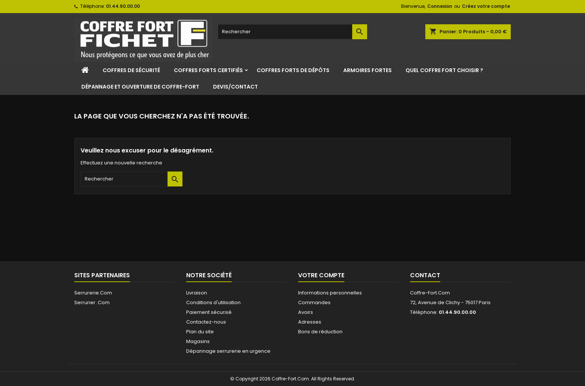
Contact (425, 275)
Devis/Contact (235, 86)
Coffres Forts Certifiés (208, 70)
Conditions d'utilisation (213, 302)
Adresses (309, 321)
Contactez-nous (206, 321)
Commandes (314, 302)
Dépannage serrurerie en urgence (228, 351)
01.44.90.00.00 (123, 6)
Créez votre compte (486, 6)
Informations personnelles (330, 292)
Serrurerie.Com (93, 292)
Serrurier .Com (92, 302)
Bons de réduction (320, 331)
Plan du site (200, 331)
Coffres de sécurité (131, 70)
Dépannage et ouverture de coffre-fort (140, 86)
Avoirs (305, 312)
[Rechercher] (292, 31)
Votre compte (321, 275)
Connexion (439, 6)
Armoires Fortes (367, 70)
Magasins (198, 341)
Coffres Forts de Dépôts (293, 70)
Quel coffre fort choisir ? (444, 70)
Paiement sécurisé (209, 312)
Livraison (196, 292)
